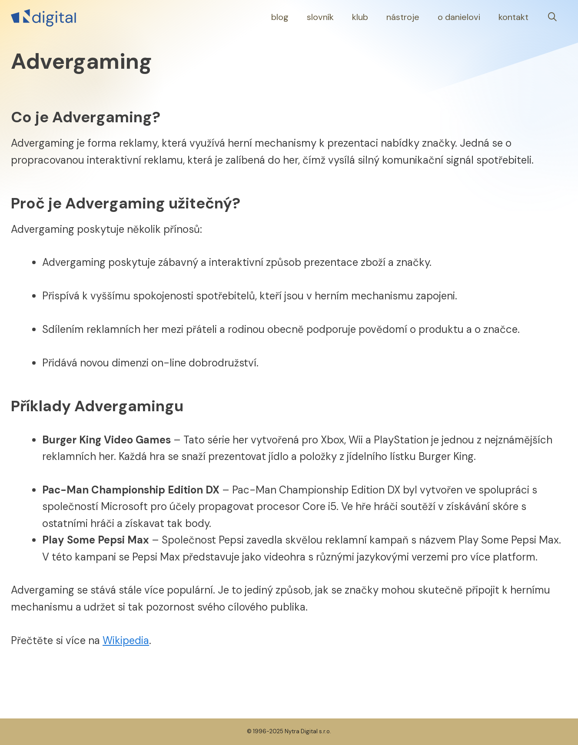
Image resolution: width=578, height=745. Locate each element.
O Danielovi (459, 17)
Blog (280, 17)
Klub (360, 17)
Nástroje (402, 17)
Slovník (320, 17)
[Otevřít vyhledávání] (552, 17)
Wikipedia (126, 640)
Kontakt (513, 17)
